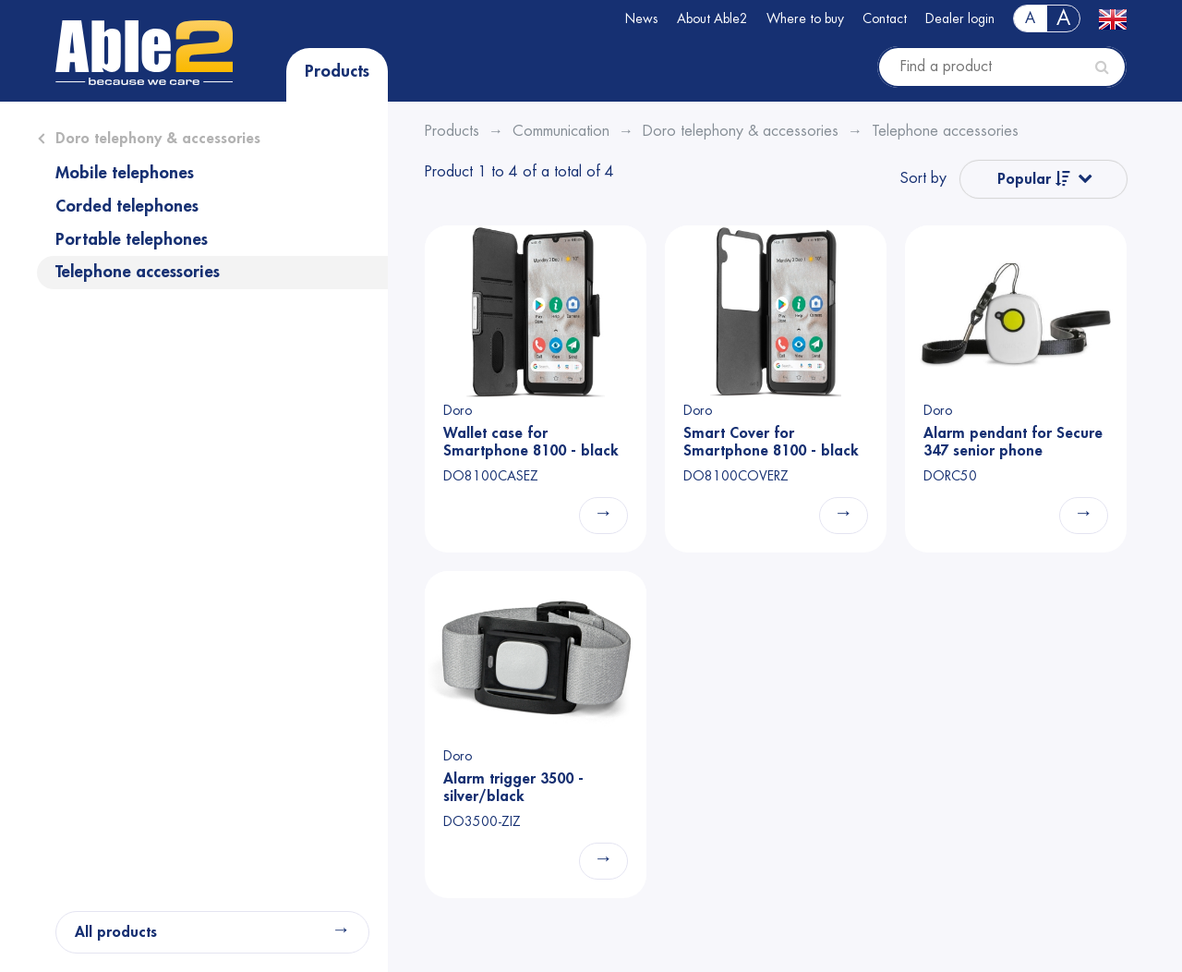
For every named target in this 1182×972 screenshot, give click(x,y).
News (641, 18)
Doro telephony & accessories (157, 138)
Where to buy (805, 18)
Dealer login (960, 18)
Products (337, 71)
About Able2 (712, 18)
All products (116, 932)
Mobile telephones (124, 172)
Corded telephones (127, 206)
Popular (1033, 179)
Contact (884, 18)
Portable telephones (131, 239)
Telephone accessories (137, 271)
